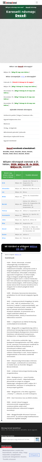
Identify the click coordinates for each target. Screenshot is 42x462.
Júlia (4, 220)
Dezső (4, 229)
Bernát (4, 204)
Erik (3, 183)
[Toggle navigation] (36, 2)
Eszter (4, 234)
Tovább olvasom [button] (9, 459)
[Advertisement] (21, 41)
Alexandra (5, 188)
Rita (3, 223)
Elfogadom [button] (34, 455)
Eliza (4, 238)
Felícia (4, 211)
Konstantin (6, 215)
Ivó (3, 192)
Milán (4, 196)
